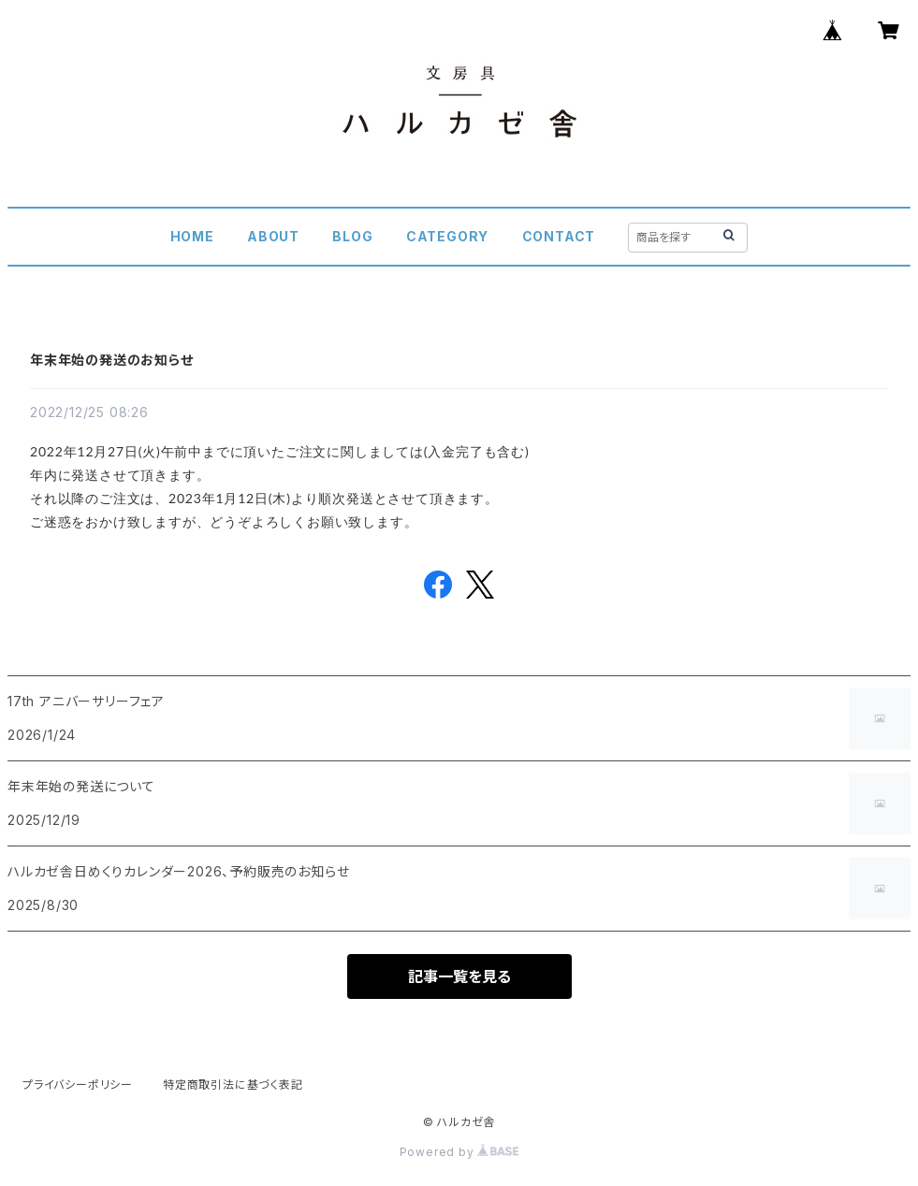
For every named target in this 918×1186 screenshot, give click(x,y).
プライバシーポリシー (77, 1085)
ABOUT (273, 236)
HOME (192, 236)
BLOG (352, 236)
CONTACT (559, 236)
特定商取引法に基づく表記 (233, 1085)
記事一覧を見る (459, 976)
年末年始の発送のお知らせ (112, 360)
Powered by (459, 1152)
